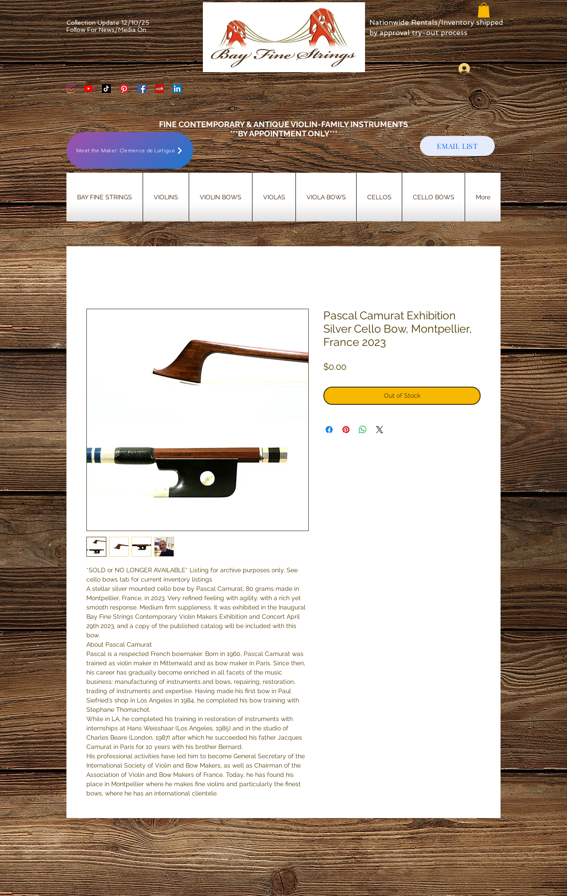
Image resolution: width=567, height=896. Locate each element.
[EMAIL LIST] (457, 146)
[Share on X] (379, 429)
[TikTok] (106, 88)
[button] (484, 10)
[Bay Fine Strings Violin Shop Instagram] (70, 88)
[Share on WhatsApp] (362, 429)
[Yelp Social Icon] (159, 88)
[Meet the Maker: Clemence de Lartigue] (129, 150)
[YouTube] (88, 88)
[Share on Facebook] (329, 429)
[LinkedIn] (177, 88)
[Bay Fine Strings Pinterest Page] (124, 88)
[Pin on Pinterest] (346, 429)
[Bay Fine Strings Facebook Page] (141, 88)
